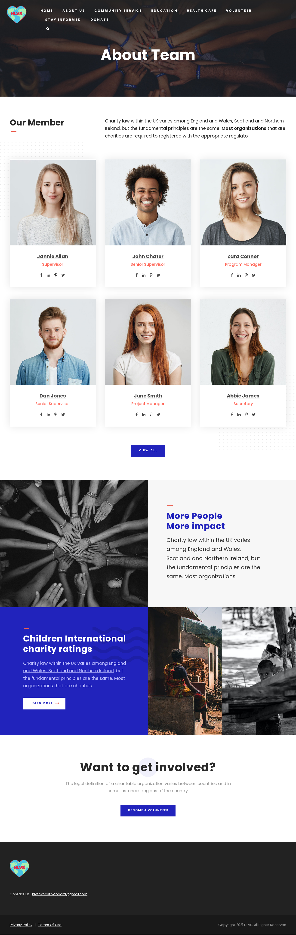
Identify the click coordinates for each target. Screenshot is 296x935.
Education (162, 10)
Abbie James (243, 395)
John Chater (148, 256)
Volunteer (237, 10)
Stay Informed (62, 19)
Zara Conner (243, 256)
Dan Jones (52, 395)
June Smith (148, 395)
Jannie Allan (53, 256)
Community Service (117, 10)
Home (46, 10)
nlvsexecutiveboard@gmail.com (54, 894)
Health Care (199, 10)
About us (73, 10)
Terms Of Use (47, 925)
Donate (98, 19)
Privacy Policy (20, 925)
